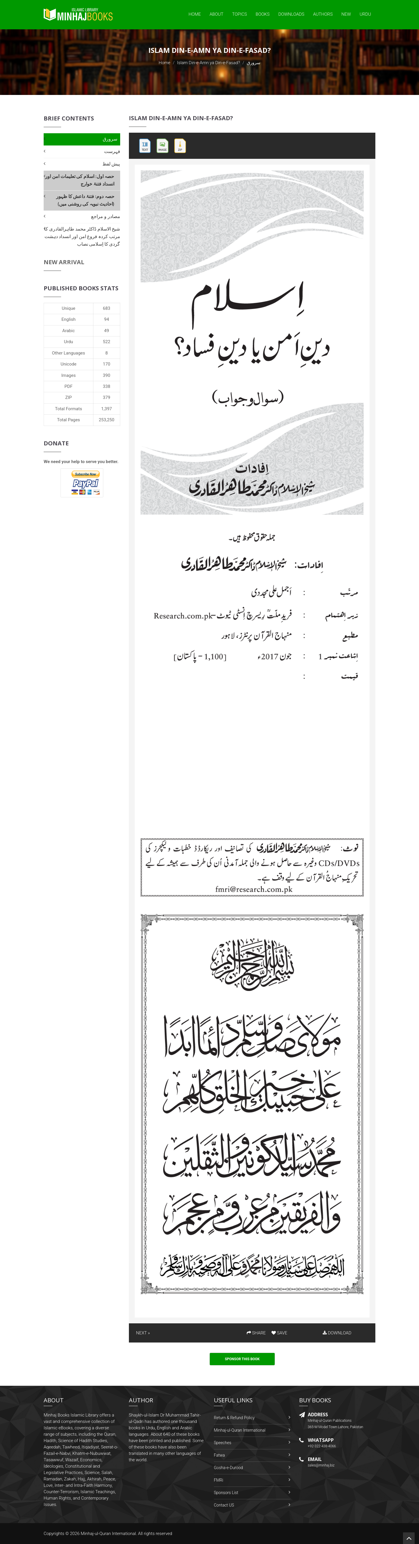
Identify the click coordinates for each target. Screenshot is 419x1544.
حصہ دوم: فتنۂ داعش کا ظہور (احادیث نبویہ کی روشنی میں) (85, 200)
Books (263, 14)
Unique (68, 308)
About (216, 14)
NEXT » (143, 1333)
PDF (69, 386)
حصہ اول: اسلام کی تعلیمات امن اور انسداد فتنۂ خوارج (79, 180)
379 (106, 397)
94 (106, 319)
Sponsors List (226, 1492)
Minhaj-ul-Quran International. (109, 1533)
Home (195, 14)
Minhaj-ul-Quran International (239, 1430)
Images (68, 375)
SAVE (279, 1333)
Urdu (365, 14)
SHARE (256, 1333)
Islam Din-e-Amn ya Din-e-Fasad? (208, 62)
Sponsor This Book (242, 1359)
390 (106, 375)
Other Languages (68, 353)
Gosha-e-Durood (228, 1467)
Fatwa (219, 1455)
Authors (323, 14)
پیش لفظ (111, 164)
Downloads (291, 14)
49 (106, 330)
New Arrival (64, 262)
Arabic (68, 330)
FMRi (218, 1480)
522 (106, 341)
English (68, 319)
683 (106, 308)
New (346, 14)
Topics (239, 14)
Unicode (68, 364)
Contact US (224, 1505)
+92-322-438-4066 (322, 1446)
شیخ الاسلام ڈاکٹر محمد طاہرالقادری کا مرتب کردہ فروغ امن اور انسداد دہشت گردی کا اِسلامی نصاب (82, 236)
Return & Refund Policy (234, 1417)
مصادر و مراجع (105, 216)
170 (106, 364)
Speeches (222, 1442)
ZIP (68, 397)
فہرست (112, 151)
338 (106, 386)
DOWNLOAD (337, 1333)
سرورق (110, 139)
